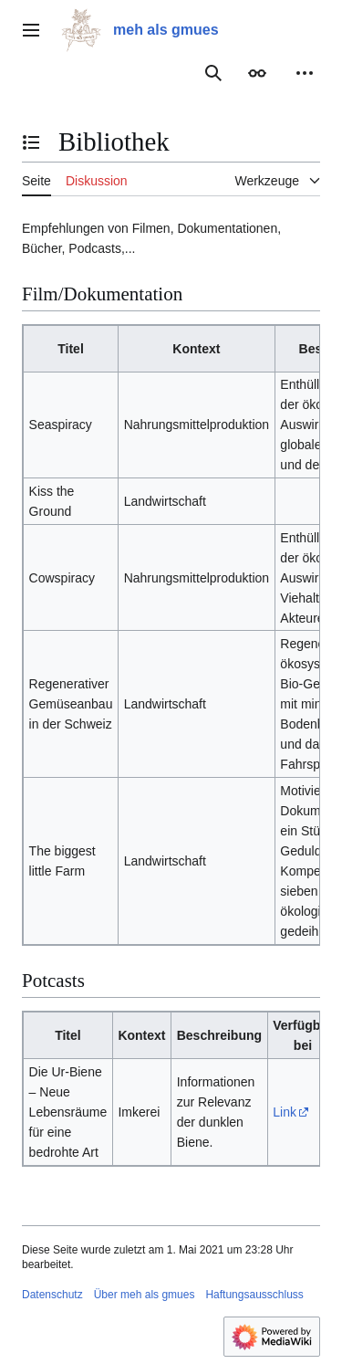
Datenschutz (52, 1294)
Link (284, 1112)
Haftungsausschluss (254, 1294)
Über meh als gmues (144, 1294)
